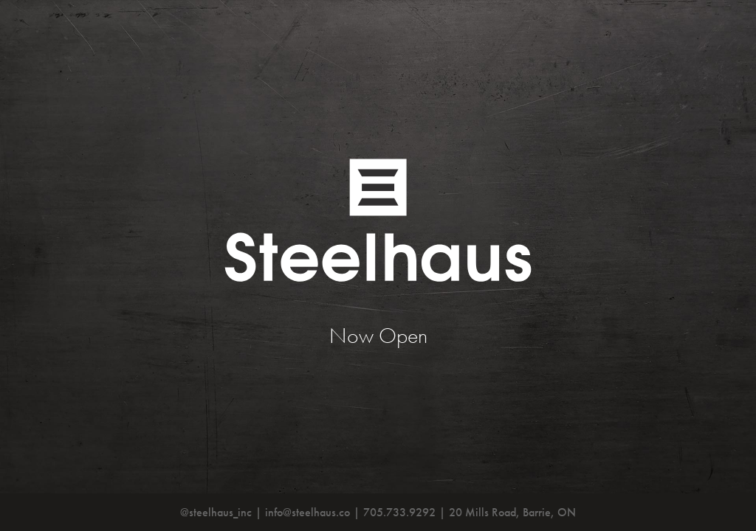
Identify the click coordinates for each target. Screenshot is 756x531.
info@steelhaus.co (307, 512)
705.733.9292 (399, 512)
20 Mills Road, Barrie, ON (512, 512)
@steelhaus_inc (216, 512)
